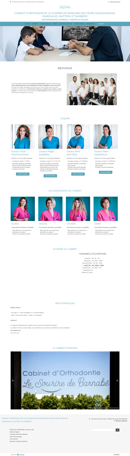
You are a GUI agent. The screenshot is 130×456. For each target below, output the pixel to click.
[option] (65, 43)
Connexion (116, 454)
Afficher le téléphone (115, 1)
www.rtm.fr (14, 320)
